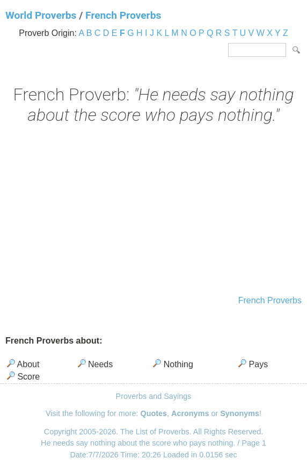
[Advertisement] (153, 211)
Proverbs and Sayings (154, 396)
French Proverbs (123, 15)
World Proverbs (40, 15)
